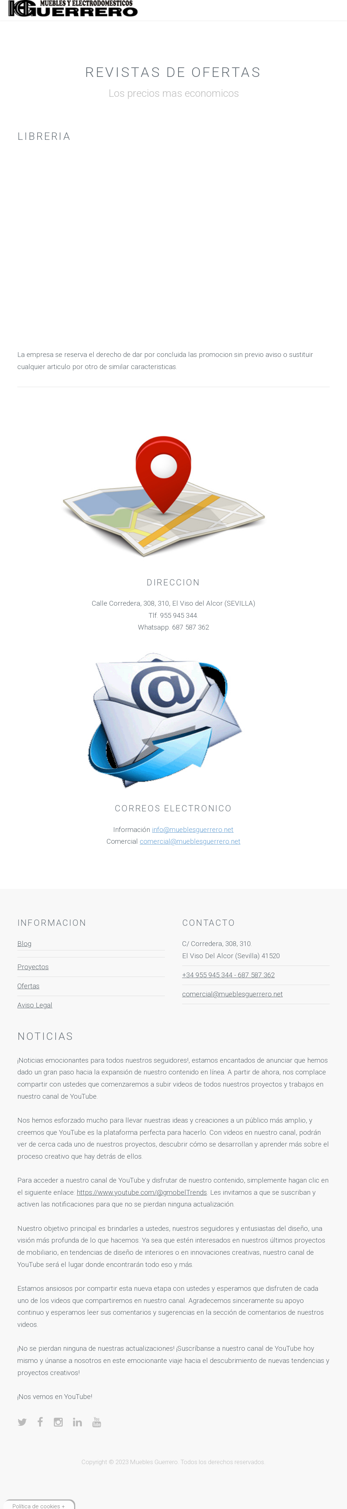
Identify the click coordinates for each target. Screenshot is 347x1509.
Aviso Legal (34, 1005)
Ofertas (28, 986)
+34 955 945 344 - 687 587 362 (228, 975)
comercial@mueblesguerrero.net (190, 841)
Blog (24, 944)
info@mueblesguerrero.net (192, 830)
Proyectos (33, 967)
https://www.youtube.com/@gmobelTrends (142, 1193)
